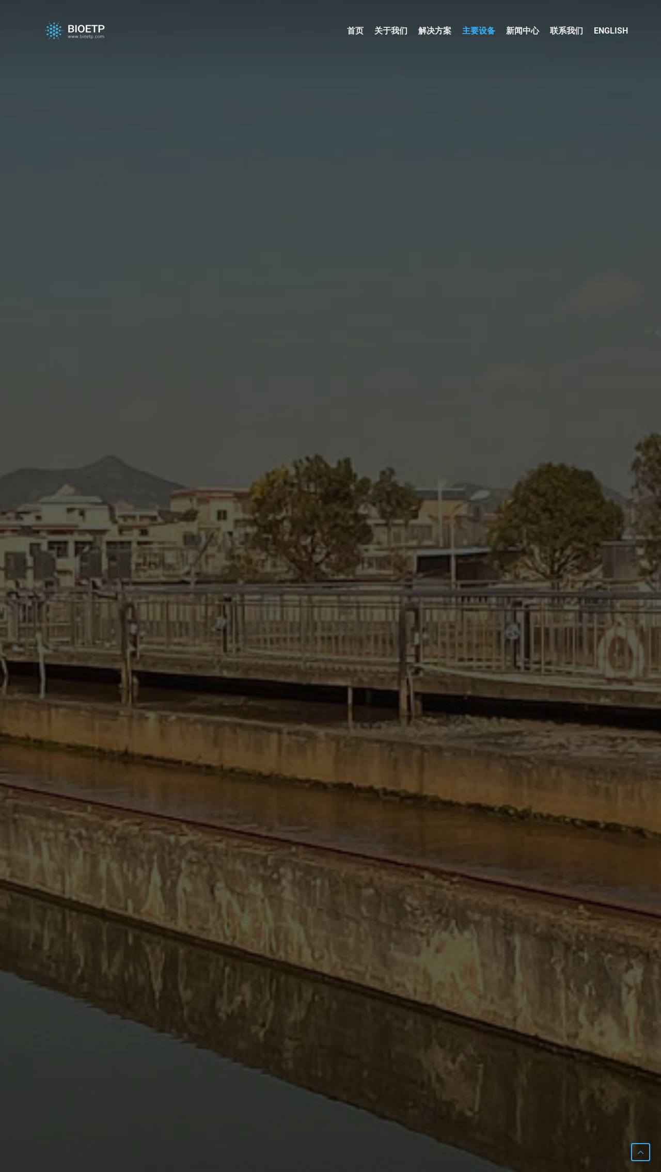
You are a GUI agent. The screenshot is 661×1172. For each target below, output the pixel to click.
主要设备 (478, 31)
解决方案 (434, 31)
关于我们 (390, 31)
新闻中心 (522, 31)
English (611, 31)
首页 (355, 31)
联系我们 (566, 31)
